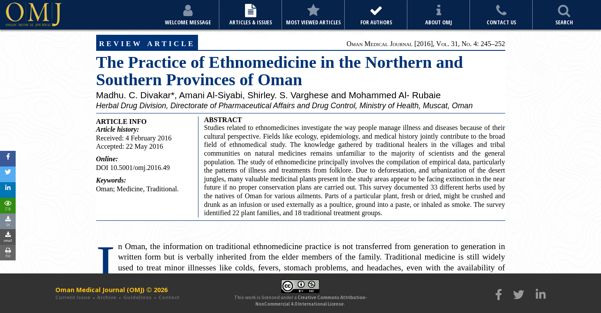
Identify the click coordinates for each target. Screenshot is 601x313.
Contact (168, 297)
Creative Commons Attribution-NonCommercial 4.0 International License (311, 300)
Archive (106, 297)
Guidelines (137, 297)
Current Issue (72, 297)
